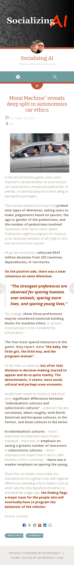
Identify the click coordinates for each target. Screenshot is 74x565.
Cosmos (22, 516)
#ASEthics (15, 535)
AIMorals (35, 535)
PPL (12, 124)
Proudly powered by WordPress (34, 553)
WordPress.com (50, 558)
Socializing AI (37, 58)
